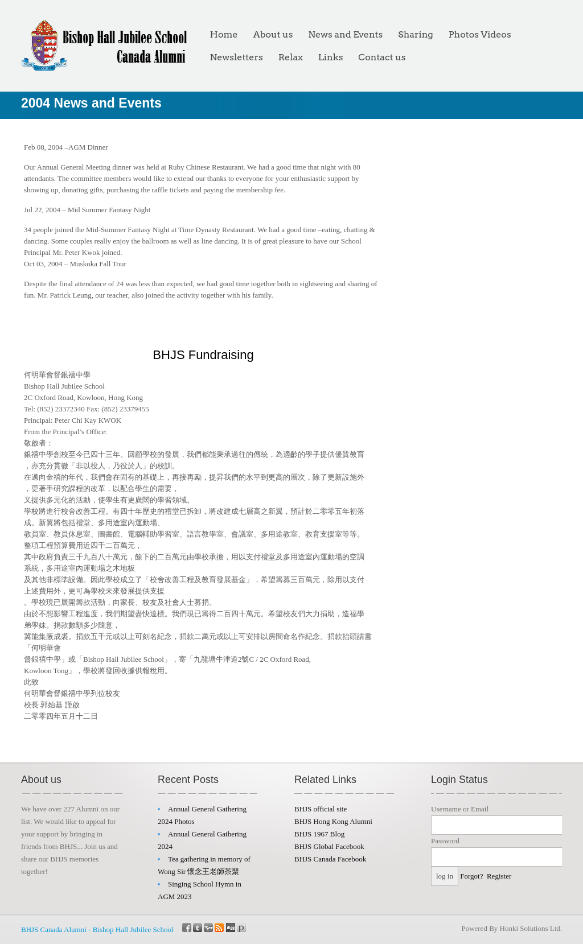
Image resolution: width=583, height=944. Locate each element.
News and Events (345, 34)
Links (330, 57)
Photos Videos (480, 34)
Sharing (415, 34)
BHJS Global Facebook (329, 846)
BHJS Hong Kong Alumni (333, 821)
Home (224, 34)
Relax (290, 57)
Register (499, 876)
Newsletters (236, 57)
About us (273, 34)
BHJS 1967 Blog (319, 834)
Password (445, 840)
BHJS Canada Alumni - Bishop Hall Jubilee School (97, 929)
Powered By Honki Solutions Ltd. (511, 928)
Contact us (381, 57)
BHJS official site (320, 809)
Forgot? (471, 876)
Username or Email (459, 809)
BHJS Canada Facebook (330, 859)
